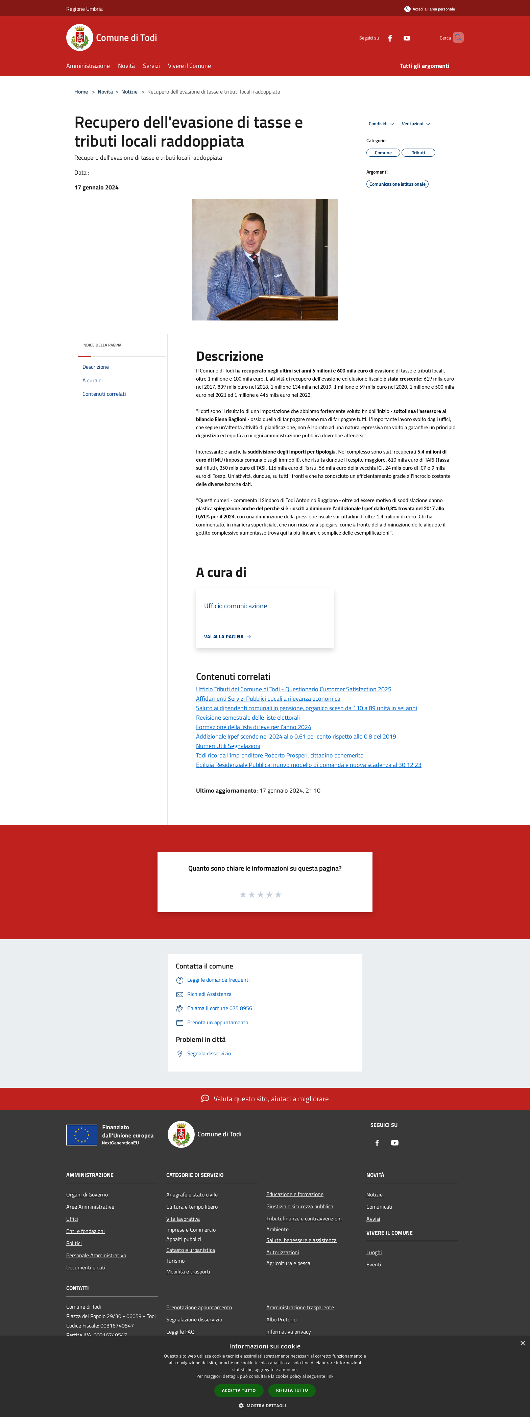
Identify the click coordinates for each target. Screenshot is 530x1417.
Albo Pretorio (281, 1319)
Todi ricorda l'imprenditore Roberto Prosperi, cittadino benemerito (280, 755)
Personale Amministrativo (96, 1255)
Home (81, 91)
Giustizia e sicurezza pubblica (299, 1206)
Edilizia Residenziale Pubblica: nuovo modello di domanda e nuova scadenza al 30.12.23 (308, 764)
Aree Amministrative (90, 1207)
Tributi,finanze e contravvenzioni (304, 1218)
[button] (265, 1405)
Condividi (382, 124)
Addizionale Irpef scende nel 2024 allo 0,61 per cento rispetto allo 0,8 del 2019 (296, 736)
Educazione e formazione (294, 1194)
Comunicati (379, 1207)
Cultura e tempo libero (192, 1207)
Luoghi (374, 1252)
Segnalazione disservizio (194, 1319)
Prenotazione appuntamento (199, 1307)
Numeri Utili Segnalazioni (228, 745)
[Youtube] (395, 37)
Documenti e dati (85, 1267)
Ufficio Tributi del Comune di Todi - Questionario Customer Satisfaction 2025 (293, 689)
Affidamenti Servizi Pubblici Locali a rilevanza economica (268, 698)
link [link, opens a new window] (330, 1376)
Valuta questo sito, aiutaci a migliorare (265, 1098)
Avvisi (373, 1219)
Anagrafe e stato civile (192, 1194)
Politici (74, 1243)
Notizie (129, 91)
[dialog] (265, 1376)
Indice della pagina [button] (101, 345)
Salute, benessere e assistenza (301, 1240)
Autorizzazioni (282, 1252)
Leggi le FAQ (180, 1332)
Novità (105, 91)
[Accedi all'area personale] (429, 9)
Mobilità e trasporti (188, 1271)
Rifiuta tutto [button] (292, 1390)
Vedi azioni (417, 124)
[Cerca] (456, 37)
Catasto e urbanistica (190, 1250)
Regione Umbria (84, 9)
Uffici (72, 1219)
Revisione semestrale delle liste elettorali (248, 717)
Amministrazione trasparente (300, 1307)
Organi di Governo (87, 1194)
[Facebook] (378, 37)
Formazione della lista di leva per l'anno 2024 (253, 726)
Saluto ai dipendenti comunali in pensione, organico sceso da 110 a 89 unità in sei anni (306, 708)
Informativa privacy (288, 1332)
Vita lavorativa (183, 1219)
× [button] (522, 1343)
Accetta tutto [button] (239, 1390)
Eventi (373, 1264)
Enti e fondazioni (85, 1231)
